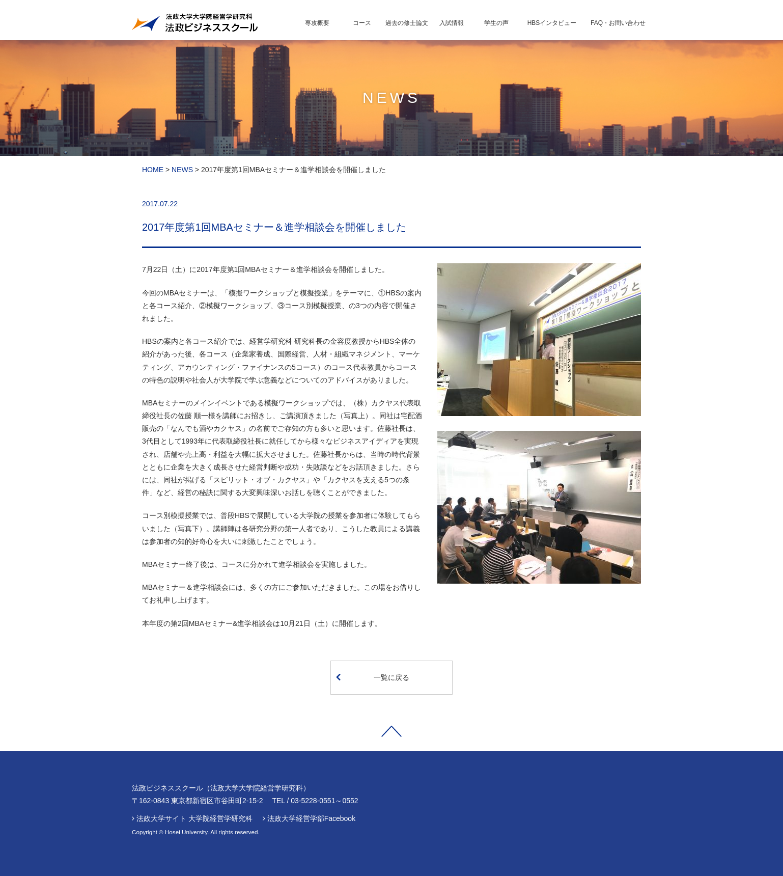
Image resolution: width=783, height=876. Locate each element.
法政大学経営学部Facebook (311, 818)
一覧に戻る (372, 676)
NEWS (182, 170)
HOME (152, 170)
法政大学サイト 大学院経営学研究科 (194, 818)
